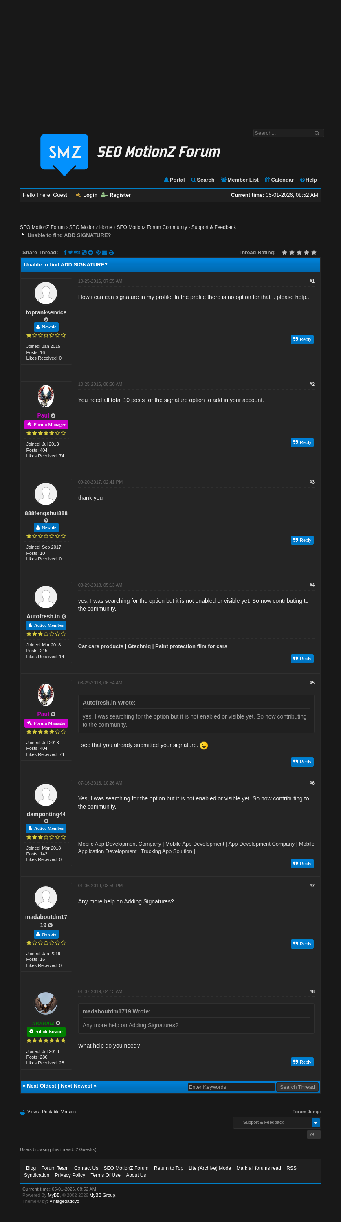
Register (116, 195)
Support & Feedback (213, 227)
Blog (31, 1168)
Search (202, 180)
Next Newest (76, 1086)
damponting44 (46, 814)
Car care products (100, 646)
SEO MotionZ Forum (42, 227)
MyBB (53, 1195)
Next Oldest (41, 1086)
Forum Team (54, 1168)
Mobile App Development (194, 844)
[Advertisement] (170, 60)
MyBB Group (102, 1195)
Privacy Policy (70, 1175)
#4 (312, 584)
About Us (136, 1175)
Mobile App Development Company (119, 844)
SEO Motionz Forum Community (152, 227)
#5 (312, 682)
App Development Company (261, 844)
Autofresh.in (43, 616)
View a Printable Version (51, 1111)
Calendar (279, 180)
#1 (312, 281)
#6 (312, 782)
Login (86, 195)
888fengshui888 (46, 513)
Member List (239, 180)
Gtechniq (139, 646)
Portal (174, 180)
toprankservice (46, 312)
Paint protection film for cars (191, 646)
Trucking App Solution (166, 851)
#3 (312, 481)
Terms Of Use (105, 1175)
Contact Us (86, 1168)
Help (308, 180)
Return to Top (168, 1168)
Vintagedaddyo (64, 1201)
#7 (312, 885)
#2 (312, 384)
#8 (312, 991)
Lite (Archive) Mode (210, 1168)
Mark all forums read (259, 1168)
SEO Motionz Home (90, 227)
